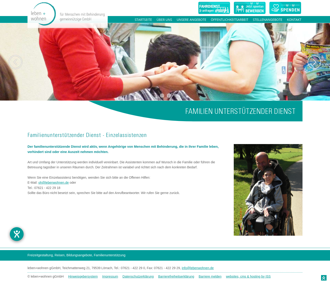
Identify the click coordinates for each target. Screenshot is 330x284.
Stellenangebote (267, 19)
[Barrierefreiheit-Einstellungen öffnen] (17, 234)
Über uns (164, 19)
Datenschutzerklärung (138, 276)
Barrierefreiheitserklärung (176, 276)
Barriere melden (210, 276)
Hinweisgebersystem (83, 276)
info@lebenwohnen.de (198, 268)
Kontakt (294, 19)
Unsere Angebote (191, 19)
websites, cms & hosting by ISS (248, 276)
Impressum (110, 276)
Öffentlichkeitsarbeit (229, 19)
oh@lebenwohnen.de (53, 182)
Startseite (143, 19)
